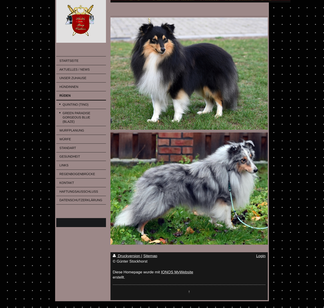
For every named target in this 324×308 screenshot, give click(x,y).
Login (261, 256)
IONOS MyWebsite (177, 272)
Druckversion (127, 256)
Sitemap (150, 256)
